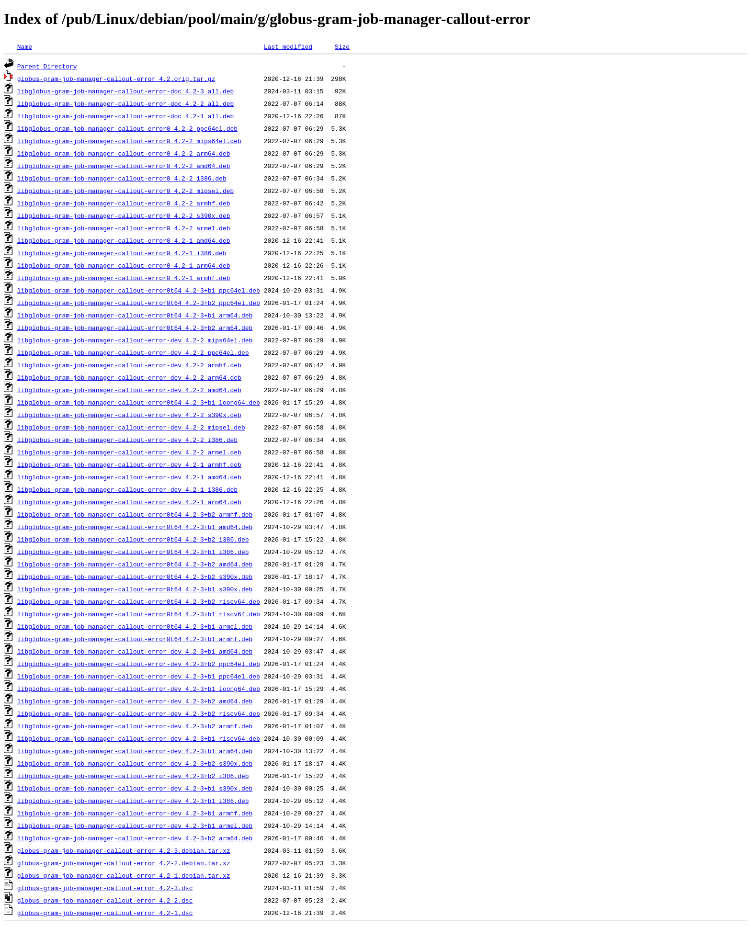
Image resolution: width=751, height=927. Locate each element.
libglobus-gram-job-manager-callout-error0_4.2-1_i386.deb (122, 253)
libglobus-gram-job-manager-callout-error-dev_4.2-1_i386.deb (127, 489)
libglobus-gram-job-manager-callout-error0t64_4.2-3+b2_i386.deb (133, 539)
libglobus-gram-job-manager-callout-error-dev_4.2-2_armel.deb (129, 452)
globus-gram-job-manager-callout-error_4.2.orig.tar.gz (116, 78)
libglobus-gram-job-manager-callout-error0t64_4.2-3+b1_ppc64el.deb (138, 290)
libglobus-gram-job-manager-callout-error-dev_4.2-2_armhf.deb (129, 365)
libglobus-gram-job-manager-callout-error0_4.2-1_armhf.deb (123, 277)
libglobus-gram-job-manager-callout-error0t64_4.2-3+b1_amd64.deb (134, 526)
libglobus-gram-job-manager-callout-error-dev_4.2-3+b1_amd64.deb (134, 651)
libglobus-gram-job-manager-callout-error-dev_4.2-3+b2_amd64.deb (134, 701)
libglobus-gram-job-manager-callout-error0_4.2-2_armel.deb (123, 228)
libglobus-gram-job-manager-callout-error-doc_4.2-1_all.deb (125, 116)
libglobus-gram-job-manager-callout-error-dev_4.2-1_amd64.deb (129, 477)
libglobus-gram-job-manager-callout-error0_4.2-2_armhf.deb (123, 203)
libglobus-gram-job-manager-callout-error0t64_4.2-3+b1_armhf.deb (134, 638)
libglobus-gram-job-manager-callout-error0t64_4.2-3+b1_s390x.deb (134, 589)
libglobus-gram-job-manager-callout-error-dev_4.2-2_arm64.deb (129, 377)
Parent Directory (47, 66)
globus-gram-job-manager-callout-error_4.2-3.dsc (105, 887)
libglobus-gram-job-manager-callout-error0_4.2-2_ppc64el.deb (127, 128)
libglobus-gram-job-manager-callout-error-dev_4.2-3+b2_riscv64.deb (138, 713)
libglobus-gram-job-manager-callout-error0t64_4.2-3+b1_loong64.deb (138, 402)
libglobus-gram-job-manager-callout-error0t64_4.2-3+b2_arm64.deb (134, 327)
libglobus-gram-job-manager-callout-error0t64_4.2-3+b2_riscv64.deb (138, 601)
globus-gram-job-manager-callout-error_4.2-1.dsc (105, 912)
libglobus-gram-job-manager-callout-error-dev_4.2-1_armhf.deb (129, 464)
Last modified (288, 46)
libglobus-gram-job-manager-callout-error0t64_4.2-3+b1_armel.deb (134, 626)
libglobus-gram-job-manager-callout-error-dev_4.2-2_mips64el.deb (134, 340)
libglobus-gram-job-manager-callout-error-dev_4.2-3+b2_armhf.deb (134, 726)
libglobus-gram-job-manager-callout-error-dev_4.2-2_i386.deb (127, 439)
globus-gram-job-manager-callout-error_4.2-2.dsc (105, 900)
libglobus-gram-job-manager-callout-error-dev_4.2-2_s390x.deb (129, 414)
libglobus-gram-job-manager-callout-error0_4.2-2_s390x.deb (123, 215)
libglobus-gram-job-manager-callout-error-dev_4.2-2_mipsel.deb (131, 427)
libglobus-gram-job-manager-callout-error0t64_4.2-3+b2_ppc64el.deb (138, 302)
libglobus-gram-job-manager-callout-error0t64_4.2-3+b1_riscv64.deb (138, 614)
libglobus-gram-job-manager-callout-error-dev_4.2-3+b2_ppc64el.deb (138, 663)
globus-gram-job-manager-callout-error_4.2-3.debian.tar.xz (123, 850)
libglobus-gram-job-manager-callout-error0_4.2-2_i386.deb (122, 178)
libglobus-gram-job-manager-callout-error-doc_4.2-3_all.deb (125, 91)
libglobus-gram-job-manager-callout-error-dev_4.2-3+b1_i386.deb (133, 800)
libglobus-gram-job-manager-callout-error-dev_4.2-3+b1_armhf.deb (134, 813)
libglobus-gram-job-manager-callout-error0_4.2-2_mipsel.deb (125, 190)
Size (342, 46)
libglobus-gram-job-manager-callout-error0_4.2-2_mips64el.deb (129, 140)
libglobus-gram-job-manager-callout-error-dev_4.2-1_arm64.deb (129, 501)
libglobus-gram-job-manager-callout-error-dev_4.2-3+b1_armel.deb (134, 825)
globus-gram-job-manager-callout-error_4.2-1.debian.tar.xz (123, 875)
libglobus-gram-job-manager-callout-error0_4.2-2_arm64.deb (123, 153)
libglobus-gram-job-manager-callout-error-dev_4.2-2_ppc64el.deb (133, 352)
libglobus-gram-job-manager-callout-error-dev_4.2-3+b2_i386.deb (133, 775)
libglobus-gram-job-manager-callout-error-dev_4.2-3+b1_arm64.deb (134, 750)
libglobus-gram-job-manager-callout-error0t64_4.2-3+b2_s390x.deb (134, 576)
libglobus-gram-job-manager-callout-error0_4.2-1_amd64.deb (123, 240)
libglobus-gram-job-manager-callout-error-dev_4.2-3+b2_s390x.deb (134, 763)
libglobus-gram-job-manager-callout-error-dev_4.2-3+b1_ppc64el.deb (138, 676)
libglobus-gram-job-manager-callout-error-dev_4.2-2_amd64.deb (129, 389)
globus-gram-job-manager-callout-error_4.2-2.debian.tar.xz (123, 863)
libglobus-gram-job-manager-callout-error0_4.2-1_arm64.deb (123, 265)
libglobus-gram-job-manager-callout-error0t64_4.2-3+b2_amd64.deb (134, 564)
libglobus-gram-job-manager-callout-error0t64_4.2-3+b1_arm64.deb (134, 315)
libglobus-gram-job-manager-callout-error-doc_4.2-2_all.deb (125, 103)
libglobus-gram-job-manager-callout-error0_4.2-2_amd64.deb (123, 165)
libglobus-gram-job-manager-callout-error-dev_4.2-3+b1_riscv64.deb (138, 738)
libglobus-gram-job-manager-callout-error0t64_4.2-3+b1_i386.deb (133, 551)
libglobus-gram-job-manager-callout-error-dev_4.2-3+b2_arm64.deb (134, 838)
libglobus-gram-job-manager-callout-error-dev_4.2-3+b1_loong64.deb (138, 688)
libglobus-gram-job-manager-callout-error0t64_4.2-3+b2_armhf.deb (134, 514)
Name (24, 46)
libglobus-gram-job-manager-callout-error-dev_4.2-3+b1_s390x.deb (134, 788)
